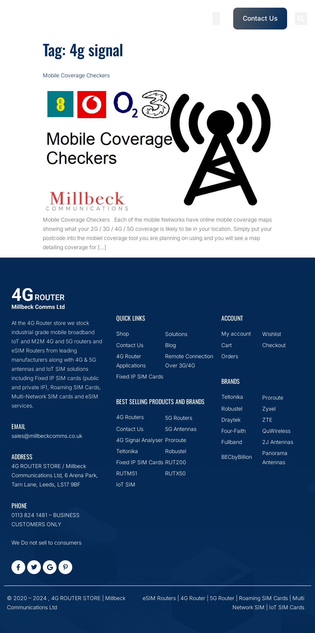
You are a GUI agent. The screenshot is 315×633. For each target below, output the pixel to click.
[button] (216, 18)
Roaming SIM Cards (263, 598)
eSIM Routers (159, 598)
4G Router (192, 598)
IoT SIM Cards (286, 607)
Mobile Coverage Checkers (76, 75)
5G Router (222, 598)
